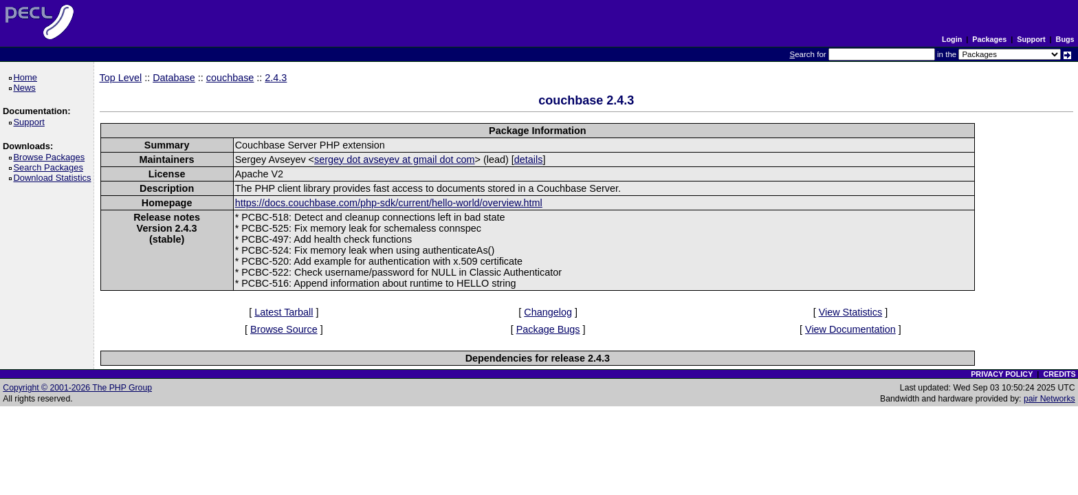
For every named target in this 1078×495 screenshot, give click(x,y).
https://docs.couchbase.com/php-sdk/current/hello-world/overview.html (388, 202)
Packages (989, 39)
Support (1031, 39)
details (528, 159)
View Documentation (850, 329)
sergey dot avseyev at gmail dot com (394, 159)
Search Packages (50, 167)
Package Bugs (548, 329)
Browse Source (284, 329)
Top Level (121, 77)
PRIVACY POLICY (1002, 374)
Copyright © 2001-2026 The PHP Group (77, 388)
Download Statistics (54, 178)
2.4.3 (276, 77)
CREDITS (1059, 374)
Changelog (548, 312)
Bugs (1065, 39)
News (26, 87)
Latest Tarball (283, 312)
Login (952, 39)
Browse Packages (51, 157)
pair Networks (1049, 399)
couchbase (230, 77)
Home (27, 77)
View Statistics (851, 312)
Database (174, 77)
